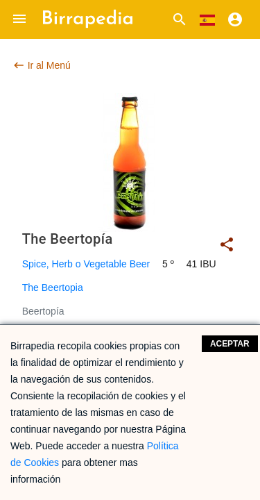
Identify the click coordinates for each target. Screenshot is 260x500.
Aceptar (230, 344)
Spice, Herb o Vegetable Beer (86, 263)
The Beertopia (52, 287)
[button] (19, 19)
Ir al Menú (41, 65)
